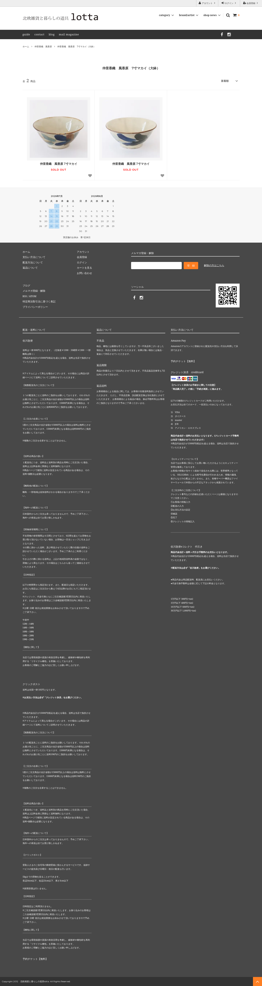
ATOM (32, 296)
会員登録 (251, 3)
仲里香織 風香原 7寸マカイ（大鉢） (76, 46)
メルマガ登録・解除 (34, 290)
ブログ (26, 285)
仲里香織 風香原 (43, 46)
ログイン (229, 3)
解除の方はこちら (214, 265)
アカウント (207, 3)
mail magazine (69, 34)
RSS (25, 296)
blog (52, 34)
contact (39, 34)
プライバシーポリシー (35, 307)
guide (26, 34)
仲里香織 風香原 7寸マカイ (58, 164)
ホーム (26, 46)
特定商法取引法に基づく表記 (39, 301)
